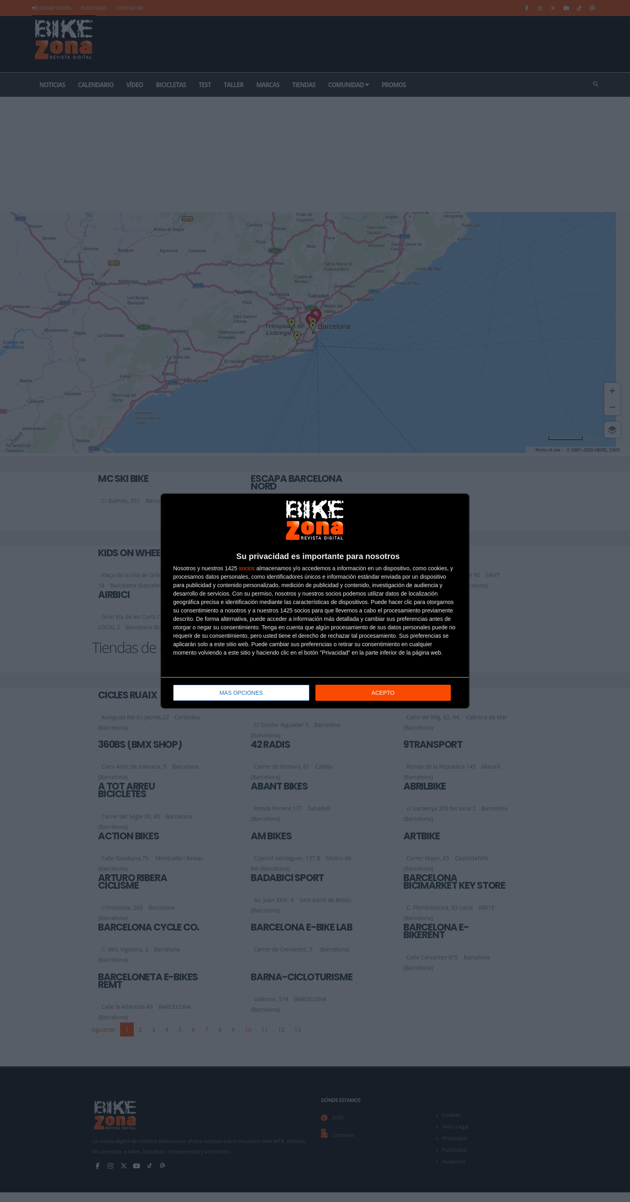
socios (247, 568)
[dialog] (315, 601)
